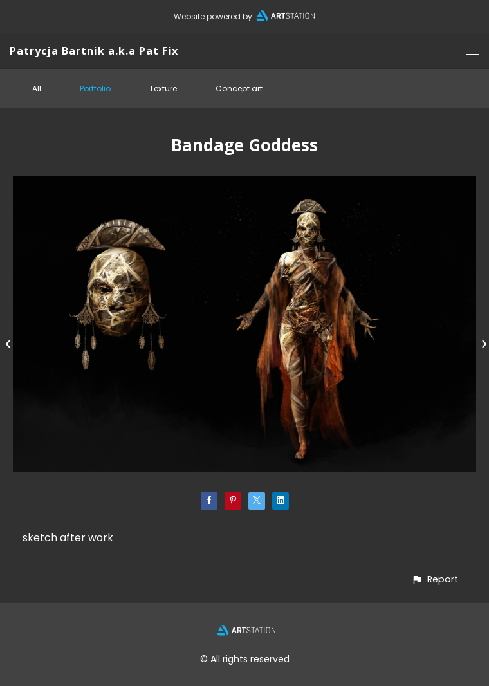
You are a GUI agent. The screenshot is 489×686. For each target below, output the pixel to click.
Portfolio (95, 88)
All (36, 88)
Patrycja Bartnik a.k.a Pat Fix (94, 51)
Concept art (239, 88)
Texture (163, 88)
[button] (434, 579)
